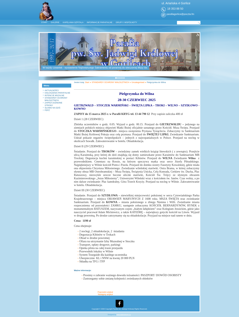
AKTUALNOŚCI (52, 90)
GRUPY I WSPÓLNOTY (126, 22)
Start (87, 82)
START (44, 22)
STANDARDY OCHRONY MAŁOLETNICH (56, 99)
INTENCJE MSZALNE (54, 95)
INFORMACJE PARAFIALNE (99, 22)
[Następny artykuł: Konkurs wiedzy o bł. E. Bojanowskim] (105, 294)
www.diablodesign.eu (124, 314)
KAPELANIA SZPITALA (73, 22)
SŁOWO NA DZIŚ (52, 108)
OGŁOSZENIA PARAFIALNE (57, 93)
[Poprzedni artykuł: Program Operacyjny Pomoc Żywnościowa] (105, 292)
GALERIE (55, 22)
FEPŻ (47, 110)
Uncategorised (138, 82)
